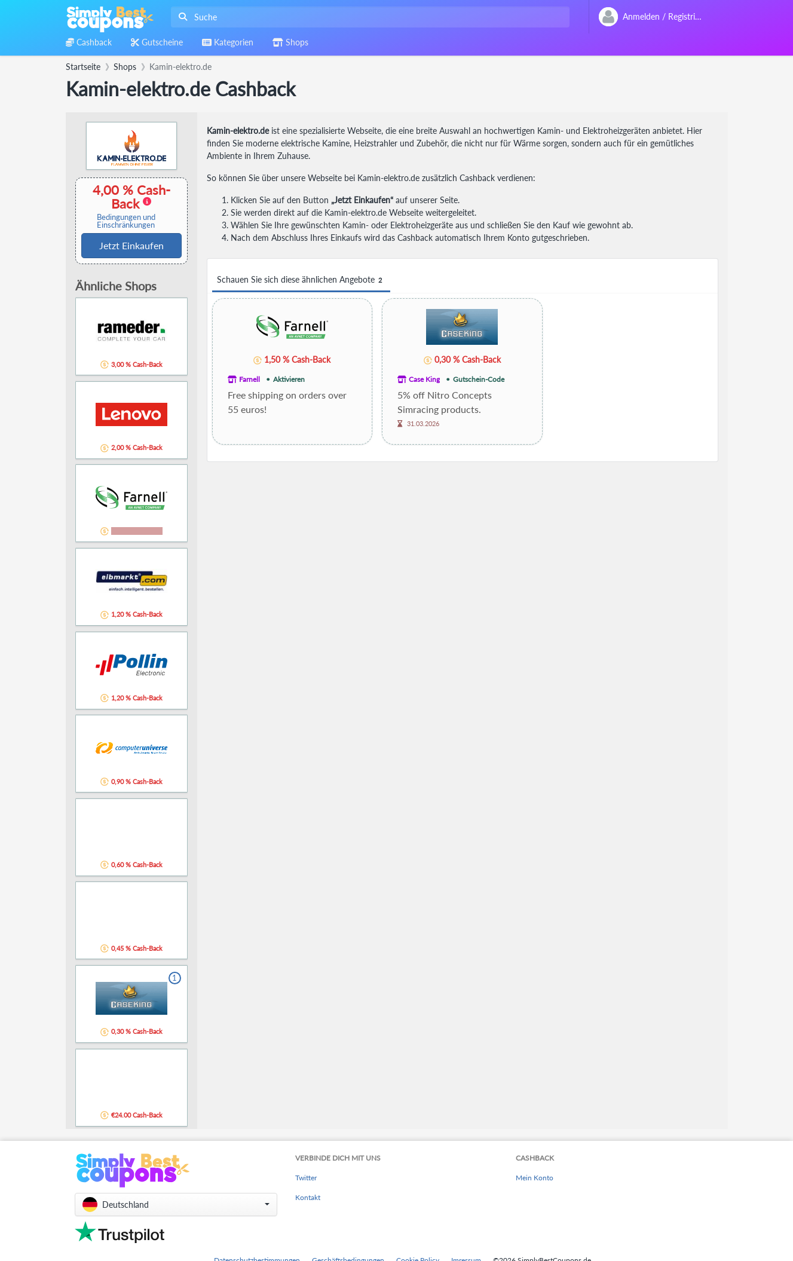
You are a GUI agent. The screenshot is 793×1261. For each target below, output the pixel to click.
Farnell (249, 379)
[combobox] (368, 17)
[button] (176, 1204)
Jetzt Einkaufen (131, 245)
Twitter (306, 1177)
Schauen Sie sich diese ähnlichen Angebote (301, 280)
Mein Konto (534, 1177)
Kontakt (307, 1197)
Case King (424, 379)
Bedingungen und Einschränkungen (126, 221)
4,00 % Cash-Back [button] (126, 205)
